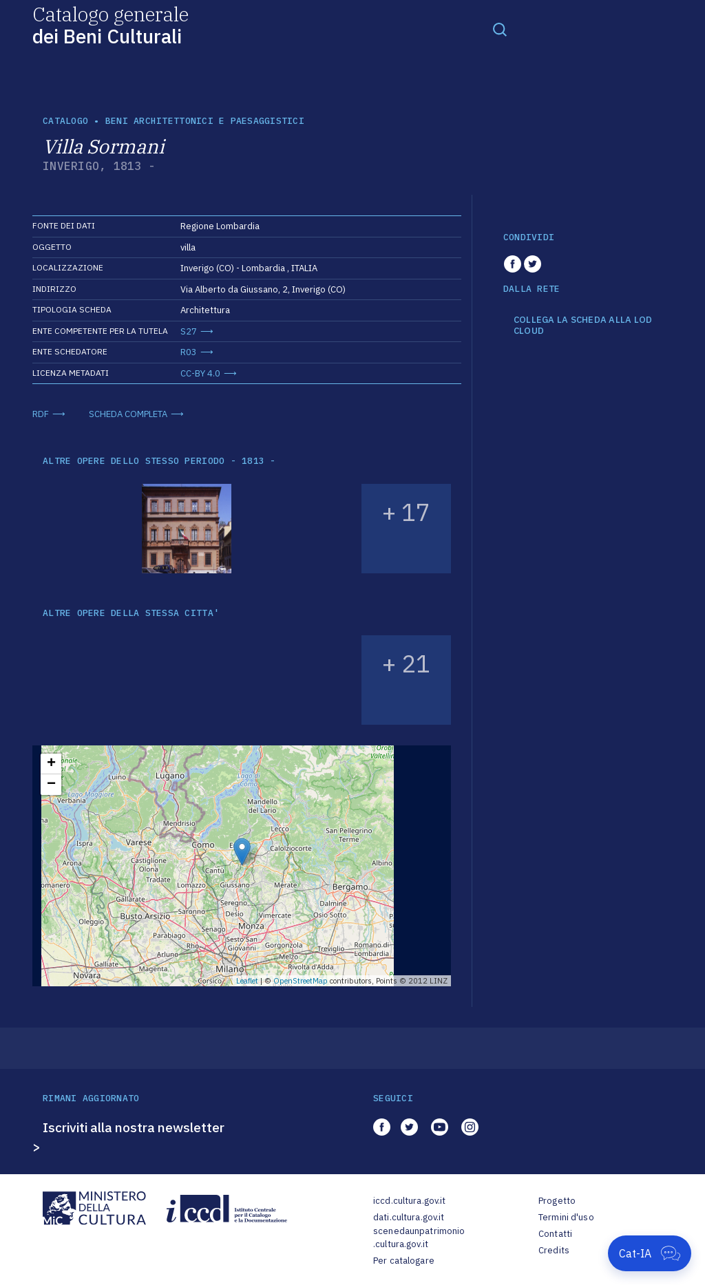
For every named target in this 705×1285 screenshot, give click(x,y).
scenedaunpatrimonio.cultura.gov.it (419, 1238)
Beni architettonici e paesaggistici (204, 121)
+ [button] (51, 764)
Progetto (557, 1201)
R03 (188, 352)
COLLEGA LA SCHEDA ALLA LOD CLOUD (583, 325)
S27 (188, 331)
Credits (553, 1250)
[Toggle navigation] (499, 29)
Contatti (555, 1234)
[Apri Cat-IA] (649, 1253)
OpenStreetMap (300, 981)
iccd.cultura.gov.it (409, 1201)
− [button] (51, 784)
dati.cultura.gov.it (408, 1217)
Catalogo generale (110, 24)
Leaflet (247, 981)
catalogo (65, 121)
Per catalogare (403, 1260)
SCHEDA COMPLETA (128, 414)
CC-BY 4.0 (200, 373)
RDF (40, 414)
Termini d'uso (566, 1217)
